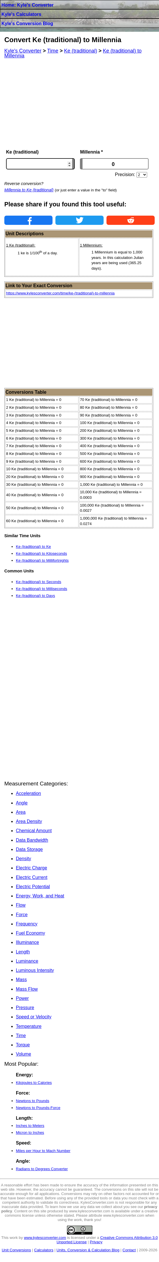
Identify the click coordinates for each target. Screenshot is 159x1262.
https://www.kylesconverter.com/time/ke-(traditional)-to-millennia (60, 293)
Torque (23, 1044)
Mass (21, 979)
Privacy (96, 1242)
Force (21, 914)
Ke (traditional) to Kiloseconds (41, 553)
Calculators (43, 1250)
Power (22, 998)
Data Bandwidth (32, 840)
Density (23, 858)
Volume (23, 1054)
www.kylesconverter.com (45, 1237)
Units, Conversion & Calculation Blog (88, 1250)
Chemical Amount (34, 830)
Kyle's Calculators (21, 14)
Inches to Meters (30, 1125)
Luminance (27, 961)
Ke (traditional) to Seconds (38, 582)
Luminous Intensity (35, 970)
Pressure (25, 1007)
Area (20, 812)
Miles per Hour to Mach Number (43, 1151)
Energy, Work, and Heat (40, 895)
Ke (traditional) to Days (35, 595)
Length (23, 951)
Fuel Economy (30, 933)
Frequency (27, 923)
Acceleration (28, 793)
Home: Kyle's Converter (27, 5)
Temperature (29, 1026)
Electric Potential (33, 886)
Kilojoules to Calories (34, 1082)
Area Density (29, 821)
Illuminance (27, 942)
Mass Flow (27, 989)
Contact (129, 1250)
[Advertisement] (79, 104)
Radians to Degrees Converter (42, 1169)
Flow (20, 905)
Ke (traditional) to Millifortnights (42, 560)
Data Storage (29, 849)
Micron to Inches (30, 1132)
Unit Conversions (16, 1250)
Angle (21, 802)
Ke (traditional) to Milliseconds (41, 589)
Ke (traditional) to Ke (33, 546)
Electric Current (31, 877)
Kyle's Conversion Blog (27, 23)
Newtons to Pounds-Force (38, 1108)
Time (21, 1035)
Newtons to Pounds (32, 1101)
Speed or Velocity (33, 1016)
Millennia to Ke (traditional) (28, 190)
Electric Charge (31, 867)
